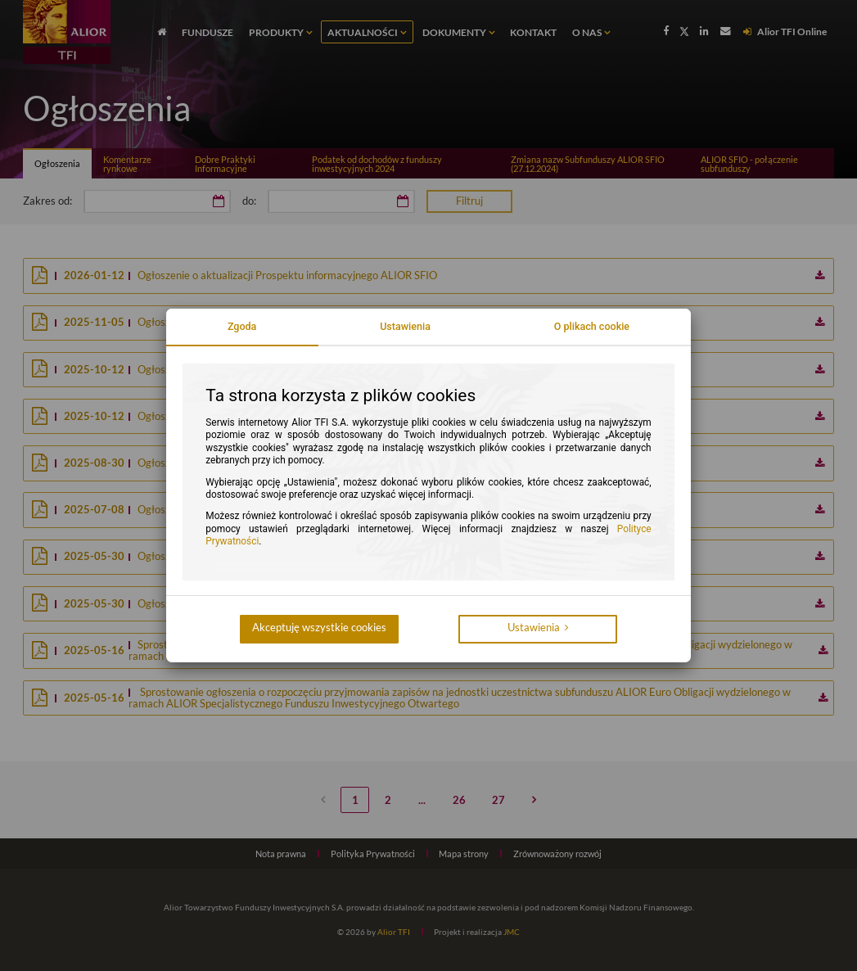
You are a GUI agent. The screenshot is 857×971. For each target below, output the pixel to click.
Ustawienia (405, 326)
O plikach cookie (591, 326)
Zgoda (242, 326)
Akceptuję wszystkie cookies (319, 627)
